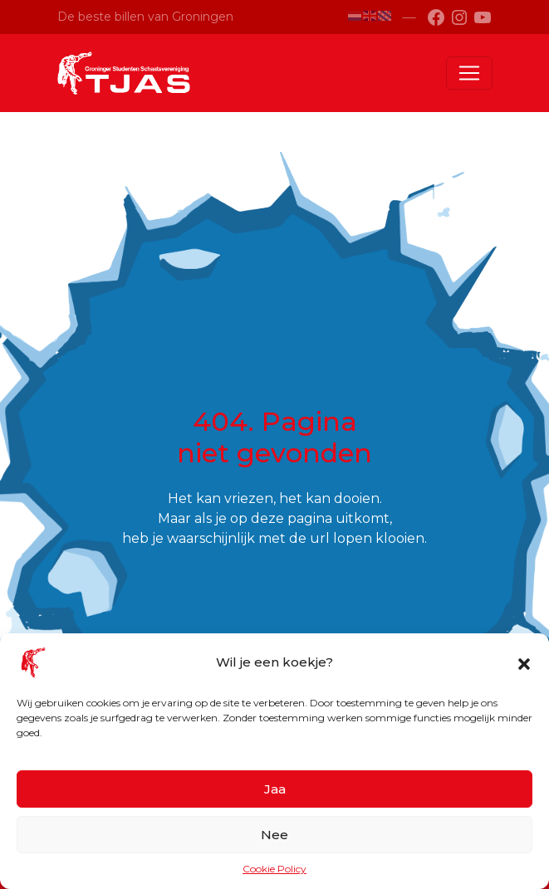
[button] (524, 662)
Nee (274, 835)
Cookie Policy (274, 868)
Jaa (275, 789)
